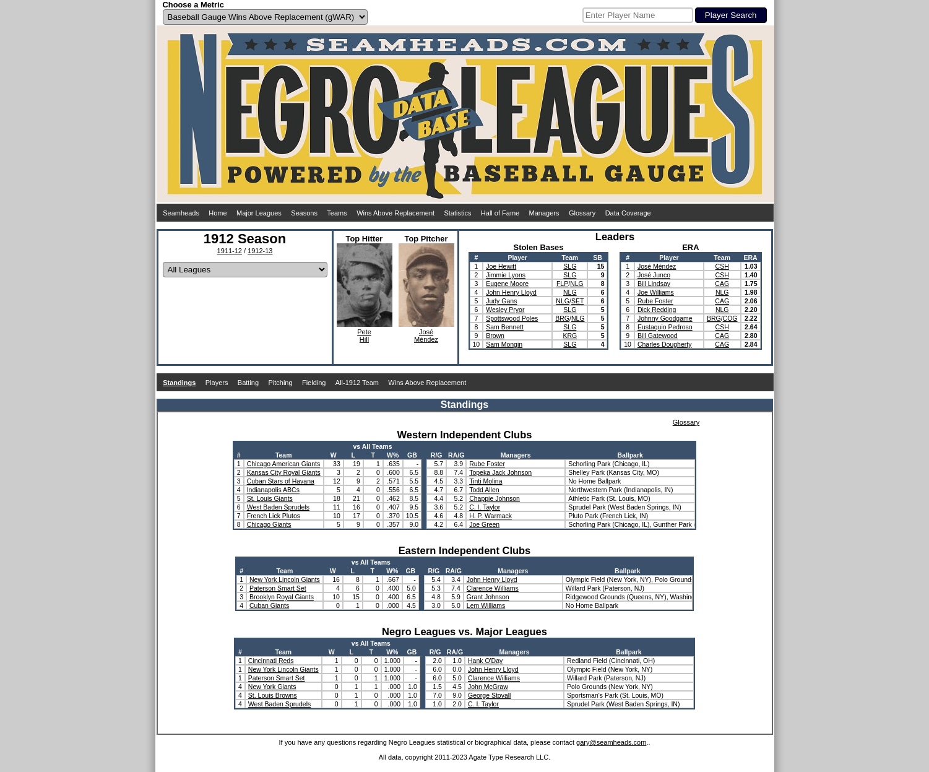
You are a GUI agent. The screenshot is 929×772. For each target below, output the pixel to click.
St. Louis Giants (270, 498)
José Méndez (656, 266)
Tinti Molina (485, 481)
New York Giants (272, 686)
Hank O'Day (485, 660)
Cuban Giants (269, 605)
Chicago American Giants (283, 463)
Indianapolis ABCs (273, 489)
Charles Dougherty (664, 344)
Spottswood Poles (512, 318)
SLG (569, 266)
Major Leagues (259, 213)
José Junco (653, 275)
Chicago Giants (269, 524)
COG (730, 318)
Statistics (457, 213)
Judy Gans (501, 301)
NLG (577, 283)
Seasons (304, 213)
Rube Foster (655, 301)
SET (577, 301)
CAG (722, 283)
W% (393, 455)
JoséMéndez (426, 335)
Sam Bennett (505, 327)
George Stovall (489, 695)
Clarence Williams (493, 588)
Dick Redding (656, 309)
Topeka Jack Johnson (500, 472)
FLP (562, 283)
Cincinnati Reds (271, 660)
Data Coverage (628, 213)
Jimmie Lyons (505, 275)
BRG (562, 318)
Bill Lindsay (653, 283)
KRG (570, 335)
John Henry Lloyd (511, 292)
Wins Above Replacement (395, 213)
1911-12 (229, 250)
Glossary (582, 213)
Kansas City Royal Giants (284, 472)
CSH (722, 266)
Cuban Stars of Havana (280, 481)
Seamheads (181, 213)
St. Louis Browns (272, 695)
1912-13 (260, 250)
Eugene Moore (507, 283)
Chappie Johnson (494, 498)
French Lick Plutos (273, 515)
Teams (337, 213)
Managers (544, 213)
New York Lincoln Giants (284, 579)
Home (218, 213)
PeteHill (364, 335)
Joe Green (484, 524)
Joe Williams (655, 292)
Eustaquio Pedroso (665, 327)
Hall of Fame (500, 213)
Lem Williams (486, 605)
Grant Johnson (488, 597)
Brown (495, 335)
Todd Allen (484, 489)
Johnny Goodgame (665, 318)
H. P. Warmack (490, 515)
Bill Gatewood (657, 335)
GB (412, 455)
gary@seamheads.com (611, 742)
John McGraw (488, 686)
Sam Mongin (504, 344)
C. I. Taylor (484, 507)
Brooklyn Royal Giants (281, 597)
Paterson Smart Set (277, 588)
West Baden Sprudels (278, 507)
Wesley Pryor (505, 309)
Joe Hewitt (501, 266)
